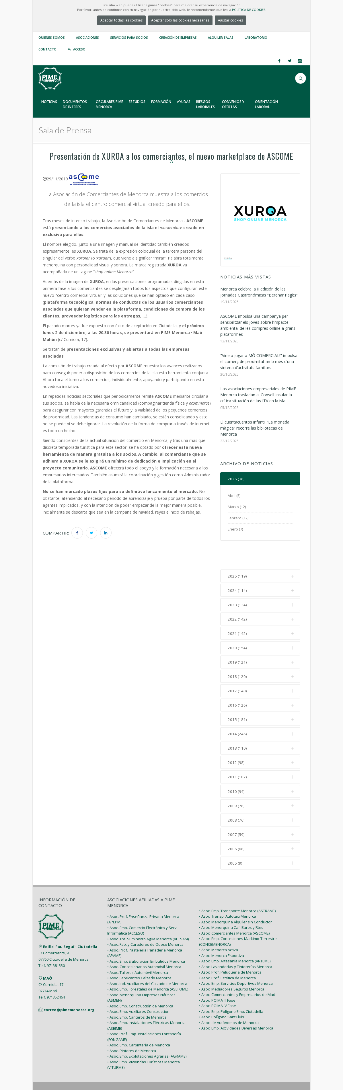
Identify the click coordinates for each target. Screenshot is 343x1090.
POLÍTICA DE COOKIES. (249, 9)
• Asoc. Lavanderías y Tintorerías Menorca (235, 945)
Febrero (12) (238, 518)
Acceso (79, 49)
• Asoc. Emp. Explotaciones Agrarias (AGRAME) (146, 1035)
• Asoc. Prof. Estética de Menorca (227, 956)
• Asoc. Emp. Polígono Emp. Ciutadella (231, 989)
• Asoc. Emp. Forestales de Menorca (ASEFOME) (147, 967)
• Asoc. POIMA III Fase (217, 978)
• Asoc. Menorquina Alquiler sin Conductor (235, 900)
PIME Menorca (80, 1072)
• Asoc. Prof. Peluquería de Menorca (230, 950)
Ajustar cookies (230, 20)
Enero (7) (235, 529)
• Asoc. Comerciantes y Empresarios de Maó (237, 973)
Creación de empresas (178, 37)
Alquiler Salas (220, 37)
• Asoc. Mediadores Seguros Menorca (231, 967)
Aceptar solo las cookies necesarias (180, 20)
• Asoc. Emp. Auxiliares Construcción (138, 990)
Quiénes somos (51, 37)
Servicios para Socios (129, 37)
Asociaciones (87, 37)
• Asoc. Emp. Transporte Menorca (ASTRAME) (237, 889)
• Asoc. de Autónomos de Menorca (229, 1001)
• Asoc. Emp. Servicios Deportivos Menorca (236, 962)
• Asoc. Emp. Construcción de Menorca (140, 984)
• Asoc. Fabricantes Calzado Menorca (139, 956)
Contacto (47, 49)
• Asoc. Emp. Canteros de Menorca (137, 995)
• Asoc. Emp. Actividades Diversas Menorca (236, 1006)
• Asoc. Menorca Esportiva (221, 934)
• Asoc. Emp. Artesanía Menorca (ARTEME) (234, 939)
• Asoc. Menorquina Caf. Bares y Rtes (231, 906)
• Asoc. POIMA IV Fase (217, 984)
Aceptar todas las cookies (121, 20)
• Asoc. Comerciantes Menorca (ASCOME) (234, 911)
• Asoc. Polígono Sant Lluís (221, 995)
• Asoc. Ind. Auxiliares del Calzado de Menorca (147, 962)
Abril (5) (234, 495)
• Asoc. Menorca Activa (218, 928)
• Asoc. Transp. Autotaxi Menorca (227, 895)
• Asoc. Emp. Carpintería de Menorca (138, 1023)
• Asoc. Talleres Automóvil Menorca (137, 950)
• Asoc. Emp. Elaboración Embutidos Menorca (146, 939)
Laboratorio (256, 37)
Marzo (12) (237, 507)
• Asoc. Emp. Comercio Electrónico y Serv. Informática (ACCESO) (142, 909)
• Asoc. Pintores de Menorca (131, 1029)
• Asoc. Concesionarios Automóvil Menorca (144, 945)
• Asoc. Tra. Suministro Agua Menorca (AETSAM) (148, 917)
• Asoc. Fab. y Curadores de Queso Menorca (145, 923)
